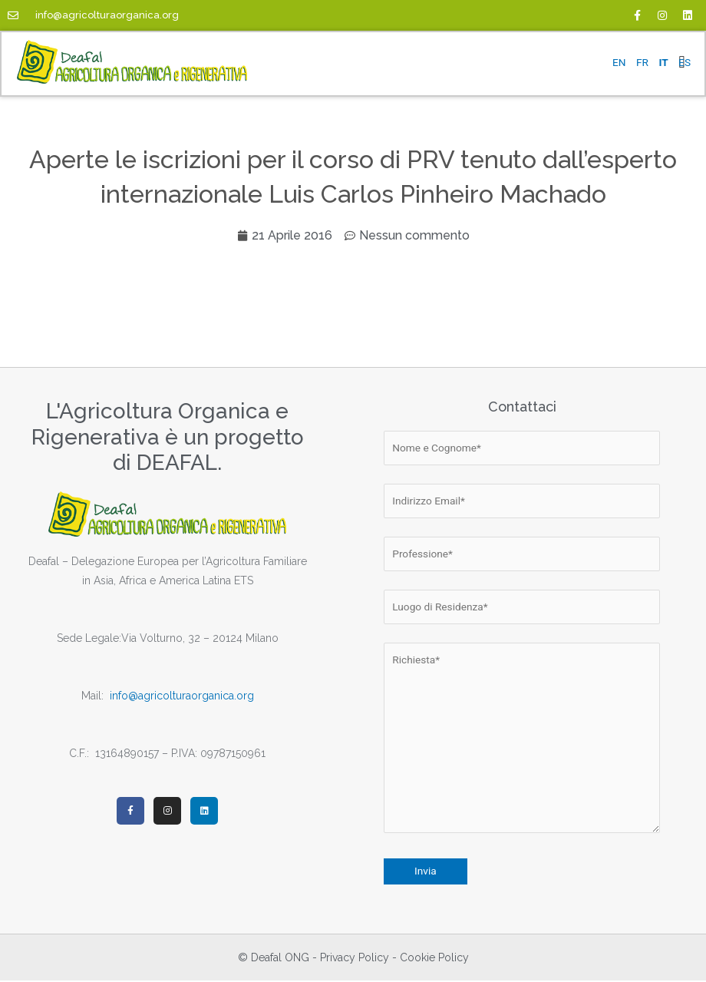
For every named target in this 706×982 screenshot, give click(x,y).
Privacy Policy (354, 959)
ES (684, 62)
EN (619, 62)
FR (642, 62)
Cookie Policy (434, 959)
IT (663, 62)
